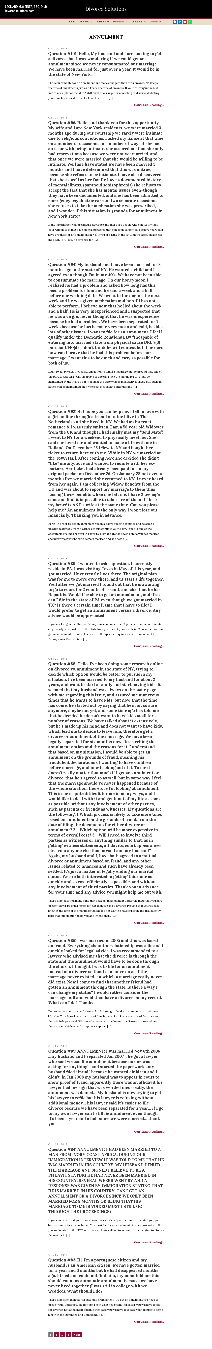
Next (77, 1334)
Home (72, 21)
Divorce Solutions (106, 9)
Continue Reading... (149, 105)
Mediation (120, 21)
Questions (138, 21)
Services (103, 21)
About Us (86, 21)
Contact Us (155, 21)
